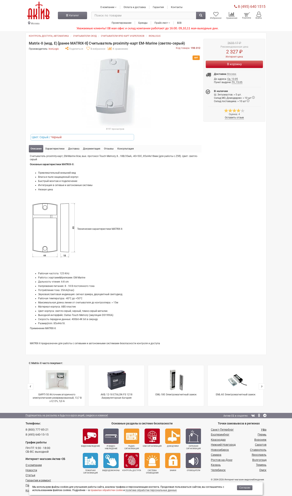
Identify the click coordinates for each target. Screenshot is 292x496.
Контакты (176, 6)
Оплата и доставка (135, 6)
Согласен (244, 487)
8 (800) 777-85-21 (37, 429)
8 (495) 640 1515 (249, 6)
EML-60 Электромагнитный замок (235, 382)
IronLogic (155, 35)
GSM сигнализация (152, 437)
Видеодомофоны (111, 462)
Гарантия (158, 6)
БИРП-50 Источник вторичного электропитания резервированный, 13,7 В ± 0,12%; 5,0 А (57, 385)
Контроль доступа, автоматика (49, 35)
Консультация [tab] (125, 148)
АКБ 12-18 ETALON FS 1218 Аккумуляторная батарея (116, 383)
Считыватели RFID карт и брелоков (122, 35)
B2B (179, 22)
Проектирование (121, 22)
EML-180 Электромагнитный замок (175, 382)
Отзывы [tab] (109, 148)
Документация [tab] (91, 148)
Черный (56, 137)
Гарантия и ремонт (38, 480)
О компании (34, 465)
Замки (172, 462)
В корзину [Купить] (234, 64)
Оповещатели (193, 462)
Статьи (30, 475)
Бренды (142, 22)
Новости (31, 470)
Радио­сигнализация (131, 438)
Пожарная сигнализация (90, 463)
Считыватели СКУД (85, 35)
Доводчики (172, 437)
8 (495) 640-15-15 (37, 434)
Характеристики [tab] (54, 148)
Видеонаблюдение (90, 437)
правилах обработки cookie (106, 490)
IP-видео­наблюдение (111, 438)
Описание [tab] (36, 148)
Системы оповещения (152, 463)
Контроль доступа (131, 462)
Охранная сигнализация (193, 438)
